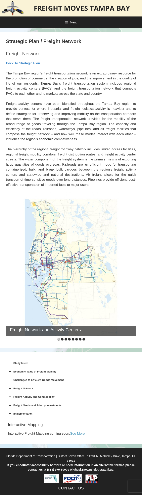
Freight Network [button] (20, 389)
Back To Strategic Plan (23, 63)
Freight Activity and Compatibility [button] (31, 397)
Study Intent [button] (18, 363)
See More (77, 433)
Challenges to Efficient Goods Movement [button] (36, 380)
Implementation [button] (20, 414)
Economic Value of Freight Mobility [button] (32, 372)
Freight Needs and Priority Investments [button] (35, 405)
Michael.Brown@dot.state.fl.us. (92, 469)
